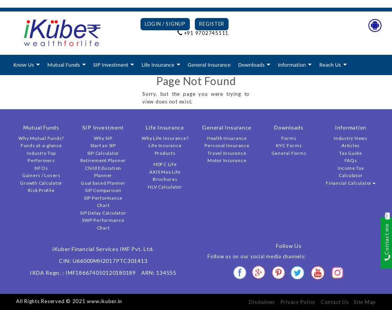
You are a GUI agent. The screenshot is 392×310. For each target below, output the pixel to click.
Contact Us (335, 302)
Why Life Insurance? (165, 138)
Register (211, 24)
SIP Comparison (103, 190)
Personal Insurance (227, 145)
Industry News (351, 138)
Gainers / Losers (41, 175)
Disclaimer (262, 302)
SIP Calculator (103, 153)
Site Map (365, 302)
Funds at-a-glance (41, 145)
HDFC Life (165, 164)
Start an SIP (103, 145)
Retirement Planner (103, 160)
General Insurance (209, 64)
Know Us (23, 64)
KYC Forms (289, 145)
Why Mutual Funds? (41, 138)
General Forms (289, 153)
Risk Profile (41, 190)
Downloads (251, 64)
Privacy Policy (298, 302)
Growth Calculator (41, 183)
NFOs (41, 168)
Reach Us (330, 64)
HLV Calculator (165, 187)
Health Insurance (227, 138)
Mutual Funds (63, 64)
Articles (350, 145)
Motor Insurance (226, 160)
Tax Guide (350, 153)
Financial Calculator (351, 183)
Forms (289, 138)
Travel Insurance (226, 153)
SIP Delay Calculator (103, 213)
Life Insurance (158, 64)
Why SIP (103, 138)
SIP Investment (111, 64)
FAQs (351, 160)
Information (292, 64)
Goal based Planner (103, 183)
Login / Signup (165, 24)
